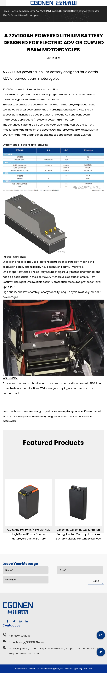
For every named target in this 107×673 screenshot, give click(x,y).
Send (96, 581)
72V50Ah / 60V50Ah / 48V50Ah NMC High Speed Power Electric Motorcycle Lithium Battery (29, 560)
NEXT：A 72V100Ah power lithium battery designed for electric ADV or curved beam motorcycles (47, 424)
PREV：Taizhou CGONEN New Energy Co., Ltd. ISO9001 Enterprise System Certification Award (52, 416)
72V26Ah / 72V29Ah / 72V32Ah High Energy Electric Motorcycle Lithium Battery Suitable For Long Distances (78, 560)
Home (6, 10)
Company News (27, 10)
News (14, 10)
